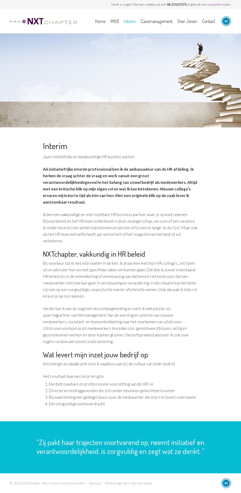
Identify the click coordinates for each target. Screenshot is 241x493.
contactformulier (219, 4)
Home (100, 21)
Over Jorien (187, 21)
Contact (208, 21)
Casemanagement (157, 21)
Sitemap (95, 483)
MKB (114, 21)
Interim (130, 21)
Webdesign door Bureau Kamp (128, 483)
